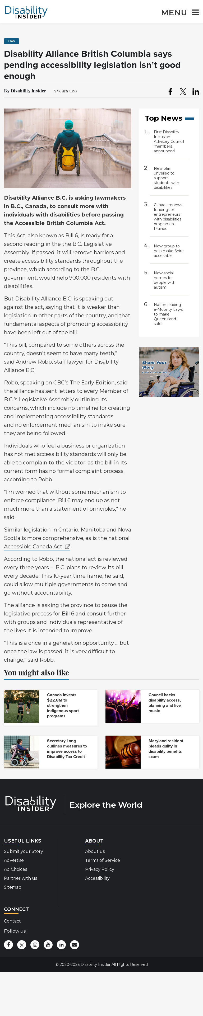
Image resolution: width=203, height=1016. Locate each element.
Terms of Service (102, 860)
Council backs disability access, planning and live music (165, 702)
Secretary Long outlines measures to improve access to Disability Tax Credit (67, 748)
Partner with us (20, 878)
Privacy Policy (99, 869)
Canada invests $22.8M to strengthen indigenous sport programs (63, 705)
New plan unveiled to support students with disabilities (166, 178)
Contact (12, 921)
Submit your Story (23, 851)
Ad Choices (15, 869)
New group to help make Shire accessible (169, 251)
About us (95, 851)
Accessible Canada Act (33, 546)
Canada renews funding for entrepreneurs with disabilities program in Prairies (168, 217)
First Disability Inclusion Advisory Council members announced (169, 141)
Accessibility (97, 878)
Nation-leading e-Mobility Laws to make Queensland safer (168, 314)
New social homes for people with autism (165, 280)
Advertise (14, 860)
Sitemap (12, 887)
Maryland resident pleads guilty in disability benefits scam (166, 748)
